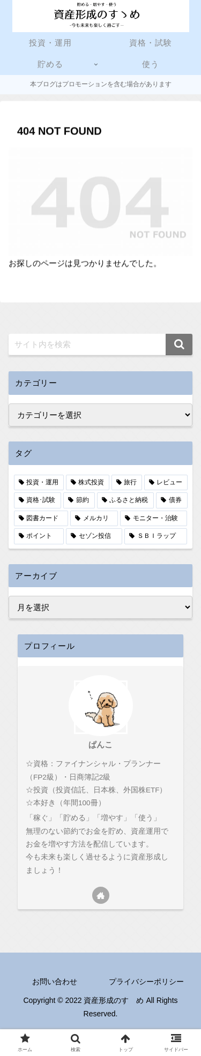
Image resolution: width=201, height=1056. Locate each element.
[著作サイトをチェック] (100, 895)
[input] (100, 344)
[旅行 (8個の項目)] (126, 483)
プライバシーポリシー (146, 981)
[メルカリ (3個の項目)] (94, 519)
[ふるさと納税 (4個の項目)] (125, 500)
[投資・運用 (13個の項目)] (39, 483)
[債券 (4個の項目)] (172, 500)
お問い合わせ (54, 981)
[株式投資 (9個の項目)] (87, 483)
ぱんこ (100, 744)
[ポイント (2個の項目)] (39, 536)
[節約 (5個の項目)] (79, 500)
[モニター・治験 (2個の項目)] (153, 519)
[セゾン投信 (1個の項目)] (94, 536)
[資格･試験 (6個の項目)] (38, 500)
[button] (179, 344)
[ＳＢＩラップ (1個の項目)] (155, 536)
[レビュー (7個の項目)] (166, 483)
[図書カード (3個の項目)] (41, 519)
